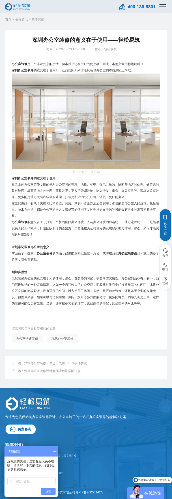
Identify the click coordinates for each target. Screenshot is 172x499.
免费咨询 (20, 429)
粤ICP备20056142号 (89, 492)
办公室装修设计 (129, 253)
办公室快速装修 (27, 338)
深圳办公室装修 (23, 70)
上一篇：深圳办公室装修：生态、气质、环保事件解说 (49, 363)
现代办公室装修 (62, 338)
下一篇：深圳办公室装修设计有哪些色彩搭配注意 (46, 371)
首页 (8, 19)
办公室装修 (19, 64)
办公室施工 (67, 417)
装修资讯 (21, 19)
